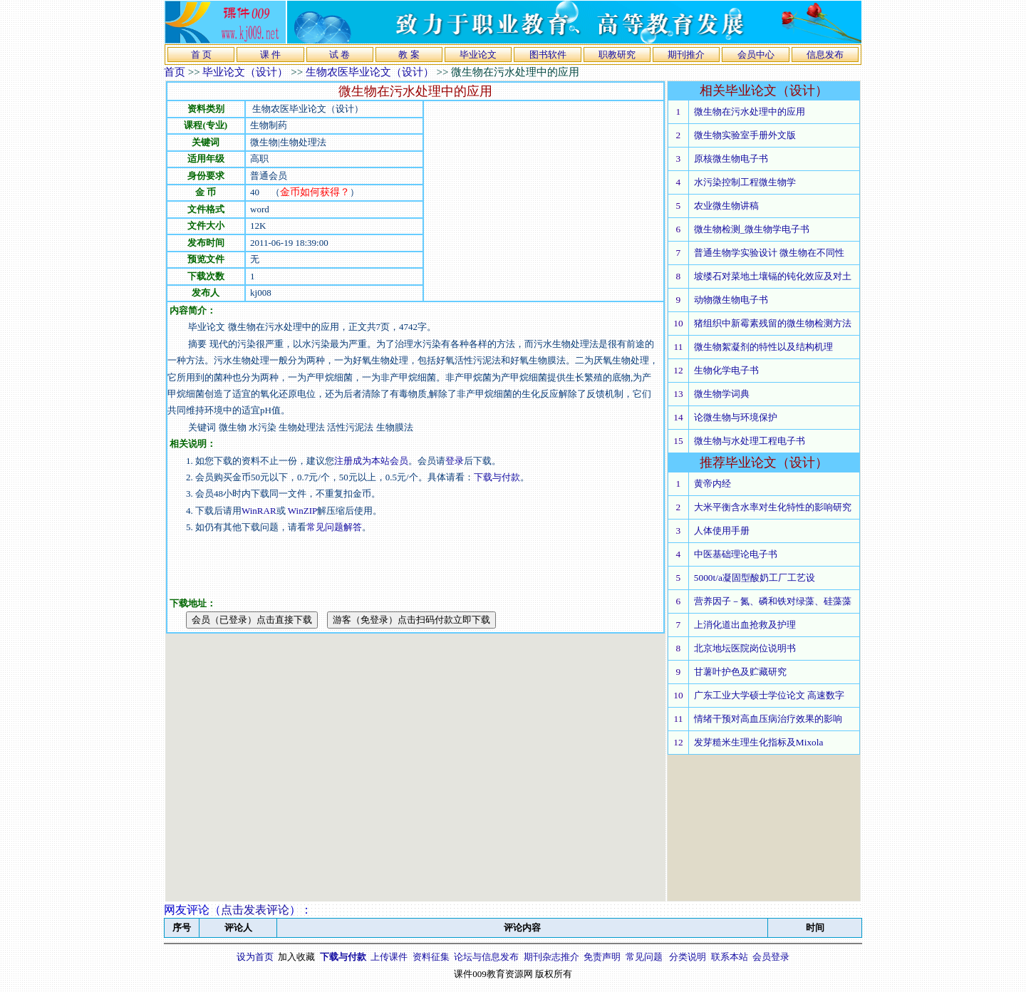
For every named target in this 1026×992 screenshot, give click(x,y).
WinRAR (259, 510)
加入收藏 (296, 956)
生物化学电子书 (726, 370)
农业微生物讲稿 (726, 205)
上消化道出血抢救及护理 (745, 624)
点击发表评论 (255, 910)
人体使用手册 (722, 530)
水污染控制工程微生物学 (745, 182)
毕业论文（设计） (245, 72)
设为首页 (255, 956)
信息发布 (825, 54)
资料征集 (431, 956)
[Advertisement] (543, 201)
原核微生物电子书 (731, 158)
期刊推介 (686, 54)
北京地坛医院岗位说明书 (745, 648)
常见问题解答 (334, 527)
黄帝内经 (712, 483)
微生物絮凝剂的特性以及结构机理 (763, 346)
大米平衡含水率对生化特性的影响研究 (772, 507)
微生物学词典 (722, 393)
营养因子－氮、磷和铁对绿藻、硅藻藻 (772, 601)
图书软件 (547, 54)
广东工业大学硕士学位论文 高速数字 (769, 695)
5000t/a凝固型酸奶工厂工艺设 (754, 577)
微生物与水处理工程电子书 (749, 440)
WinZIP (302, 510)
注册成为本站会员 (371, 460)
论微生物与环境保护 (735, 417)
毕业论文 (478, 54)
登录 (454, 460)
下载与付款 (497, 477)
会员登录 (770, 956)
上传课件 (389, 956)
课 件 (270, 54)
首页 (174, 72)
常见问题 (644, 956)
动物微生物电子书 (731, 299)
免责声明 (602, 956)
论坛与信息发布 (486, 956)
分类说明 (687, 956)
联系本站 (729, 956)
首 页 (201, 54)
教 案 (408, 54)
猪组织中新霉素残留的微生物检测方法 (772, 323)
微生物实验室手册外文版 (745, 135)
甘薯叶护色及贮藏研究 (740, 671)
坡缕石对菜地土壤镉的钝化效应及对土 (772, 276)
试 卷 (339, 54)
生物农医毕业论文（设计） (370, 72)
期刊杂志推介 (551, 956)
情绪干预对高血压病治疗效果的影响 (768, 718)
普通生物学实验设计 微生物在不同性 (769, 252)
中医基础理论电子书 (735, 554)
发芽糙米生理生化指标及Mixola (759, 742)
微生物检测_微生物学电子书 (752, 229)
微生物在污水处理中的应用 (749, 111)
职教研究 (617, 54)
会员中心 (755, 54)
